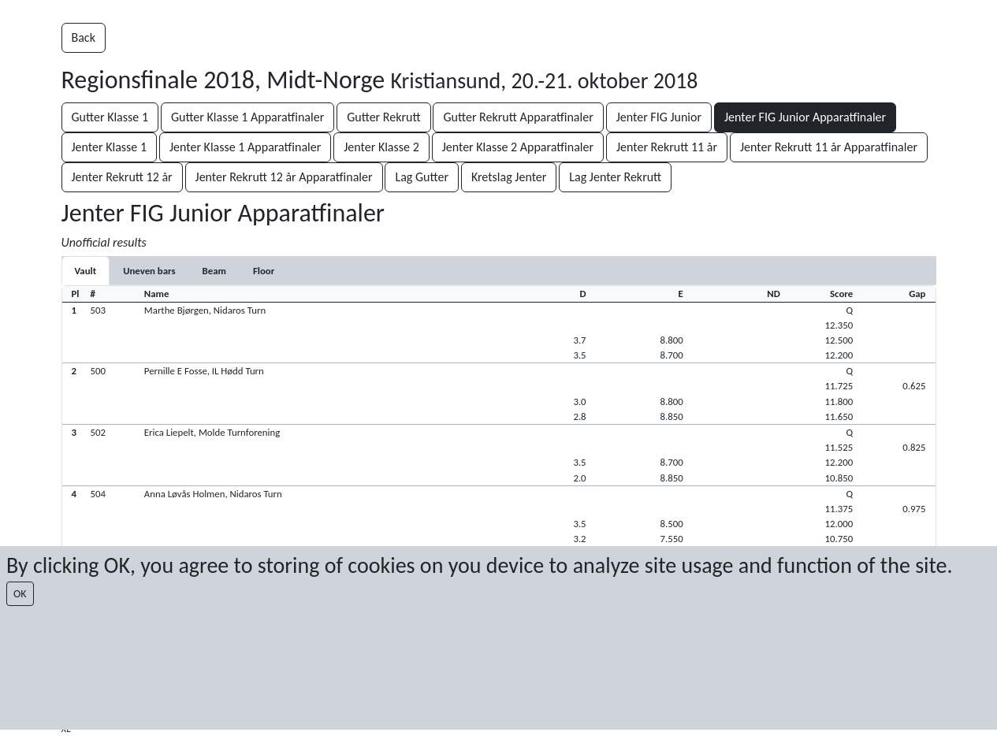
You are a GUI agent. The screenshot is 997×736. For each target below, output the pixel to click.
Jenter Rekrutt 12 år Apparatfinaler (284, 176)
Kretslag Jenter (508, 176)
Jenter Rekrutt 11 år (666, 146)
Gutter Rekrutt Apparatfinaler (518, 117)
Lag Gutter (421, 176)
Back (83, 37)
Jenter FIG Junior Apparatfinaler (805, 117)
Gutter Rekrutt (383, 117)
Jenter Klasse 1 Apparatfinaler (245, 146)
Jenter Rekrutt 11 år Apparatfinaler (828, 146)
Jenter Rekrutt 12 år (122, 176)
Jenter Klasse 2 (381, 146)
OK (20, 593)
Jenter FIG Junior (658, 117)
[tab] (85, 270)
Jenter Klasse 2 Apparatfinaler (517, 146)
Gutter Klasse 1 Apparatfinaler (247, 117)
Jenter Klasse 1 (109, 146)
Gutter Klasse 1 (110, 117)
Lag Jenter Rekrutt (615, 176)
